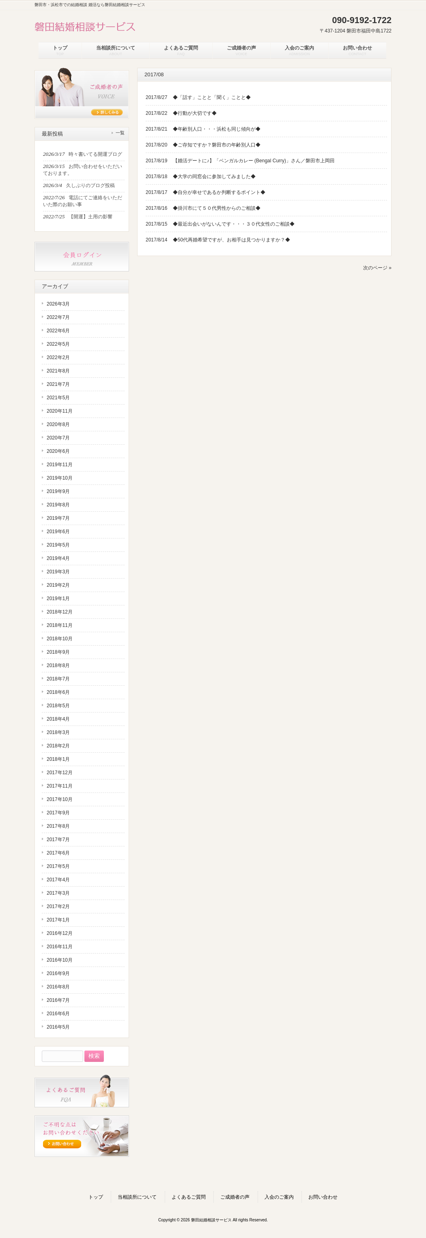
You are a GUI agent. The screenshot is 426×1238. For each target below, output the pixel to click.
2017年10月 (60, 799)
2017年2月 (58, 906)
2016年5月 (58, 1027)
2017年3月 (58, 893)
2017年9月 (58, 813)
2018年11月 (60, 625)
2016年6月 (58, 1013)
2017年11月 (60, 786)
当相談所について (137, 1197)
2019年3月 (58, 572)
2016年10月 (60, 960)
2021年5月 (58, 397)
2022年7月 (58, 317)
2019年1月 (58, 598)
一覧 (120, 132)
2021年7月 (58, 384)
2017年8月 (58, 826)
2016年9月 (58, 973)
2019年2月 (58, 585)
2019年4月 (58, 558)
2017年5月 (58, 866)
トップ (95, 1197)
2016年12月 (60, 933)
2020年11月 (60, 411)
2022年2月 (58, 357)
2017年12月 (60, 772)
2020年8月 (58, 424)
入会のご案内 (279, 1197)
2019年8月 (58, 505)
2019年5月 (58, 545)
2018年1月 (58, 759)
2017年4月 (58, 880)
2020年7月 (58, 438)
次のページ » (377, 268)
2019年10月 (60, 478)
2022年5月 (58, 344)
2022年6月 (58, 331)
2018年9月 (58, 652)
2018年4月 (58, 719)
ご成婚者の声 (235, 1197)
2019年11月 (60, 464)
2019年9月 (58, 491)
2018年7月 (58, 679)
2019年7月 (58, 518)
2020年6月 (58, 451)
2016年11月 (60, 946)
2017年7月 (58, 839)
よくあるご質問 (189, 1197)
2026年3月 (58, 304)
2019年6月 (58, 531)
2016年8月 (58, 987)
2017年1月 (58, 920)
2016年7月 (58, 1000)
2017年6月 (58, 853)
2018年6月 (58, 692)
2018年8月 (58, 665)
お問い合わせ (323, 1197)
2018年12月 (60, 612)
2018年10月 (60, 639)
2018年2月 (58, 746)
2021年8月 (58, 371)
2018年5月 (58, 705)
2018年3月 (58, 732)
